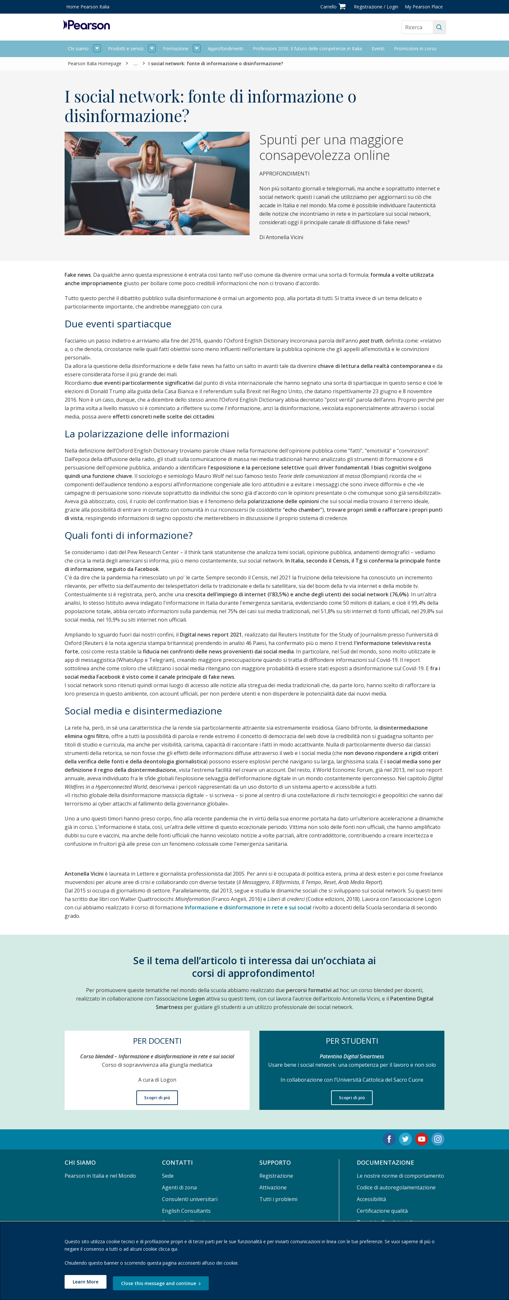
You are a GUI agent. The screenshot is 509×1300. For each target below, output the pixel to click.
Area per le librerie (184, 1222)
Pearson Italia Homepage (94, 63)
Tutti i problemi (278, 1199)
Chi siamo (78, 48)
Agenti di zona (179, 1187)
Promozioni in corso (415, 48)
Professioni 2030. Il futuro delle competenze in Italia (307, 48)
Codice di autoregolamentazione (396, 1187)
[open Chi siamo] (97, 49)
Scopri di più (157, 1097)
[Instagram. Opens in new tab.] (437, 1139)
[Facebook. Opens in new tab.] (389, 1139)
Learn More (85, 1283)
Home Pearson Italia (87, 7)
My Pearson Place (424, 7)
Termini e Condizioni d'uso (389, 1222)
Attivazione (273, 1187)
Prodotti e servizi (125, 48)
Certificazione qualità (382, 1210)
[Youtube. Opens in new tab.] (421, 1139)
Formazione (175, 48)
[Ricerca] (439, 27)
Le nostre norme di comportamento (400, 1175)
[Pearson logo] (86, 27)
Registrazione (276, 1175)
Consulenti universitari (189, 1199)
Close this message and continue (163, 1283)
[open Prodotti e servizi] (152, 49)
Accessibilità (371, 1199)
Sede (168, 1175)
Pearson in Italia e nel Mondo (100, 1175)
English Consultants (186, 1210)
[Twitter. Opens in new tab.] (405, 1139)
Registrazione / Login (376, 7)
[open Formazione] (197, 49)
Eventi (378, 48)
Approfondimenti (225, 48)
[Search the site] (417, 27)
